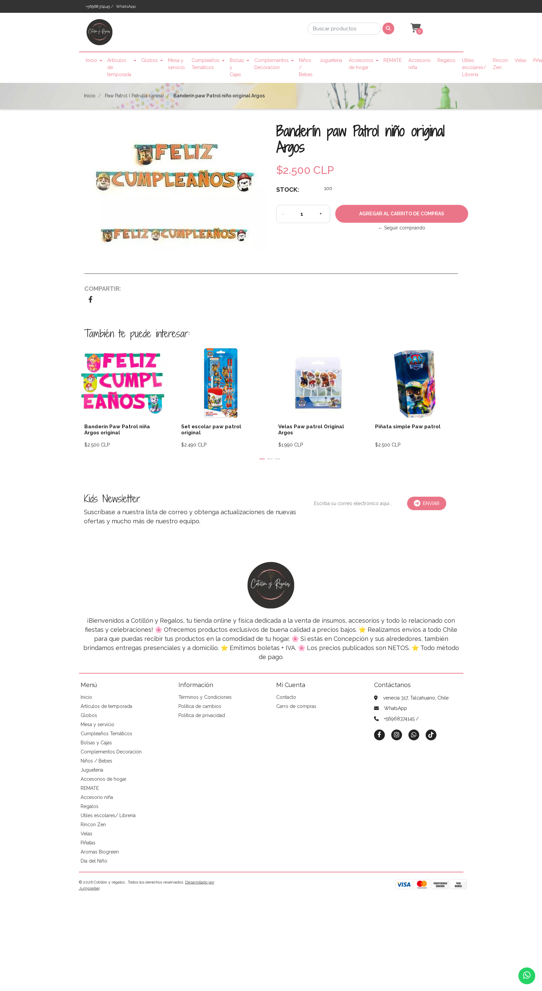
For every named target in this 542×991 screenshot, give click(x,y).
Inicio (91, 60)
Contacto (286, 697)
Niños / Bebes (306, 67)
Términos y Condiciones (205, 697)
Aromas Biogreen (100, 852)
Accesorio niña (419, 64)
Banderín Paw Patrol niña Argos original (117, 430)
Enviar (426, 503)
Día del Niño (94, 861)
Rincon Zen (500, 64)
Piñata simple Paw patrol (407, 427)
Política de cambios (199, 706)
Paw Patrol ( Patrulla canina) (134, 95)
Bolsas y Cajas (237, 67)
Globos (149, 60)
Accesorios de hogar (361, 64)
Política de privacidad (201, 715)
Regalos (446, 60)
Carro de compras (296, 706)
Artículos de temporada (119, 67)
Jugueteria (330, 60)
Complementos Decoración (271, 64)
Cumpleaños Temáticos (206, 64)
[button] (414, 28)
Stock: (287, 189)
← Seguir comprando (401, 227)
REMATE (392, 60)
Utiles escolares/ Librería (474, 67)
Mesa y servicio (176, 64)
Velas (520, 60)
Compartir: (102, 288)
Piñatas (88, 842)
